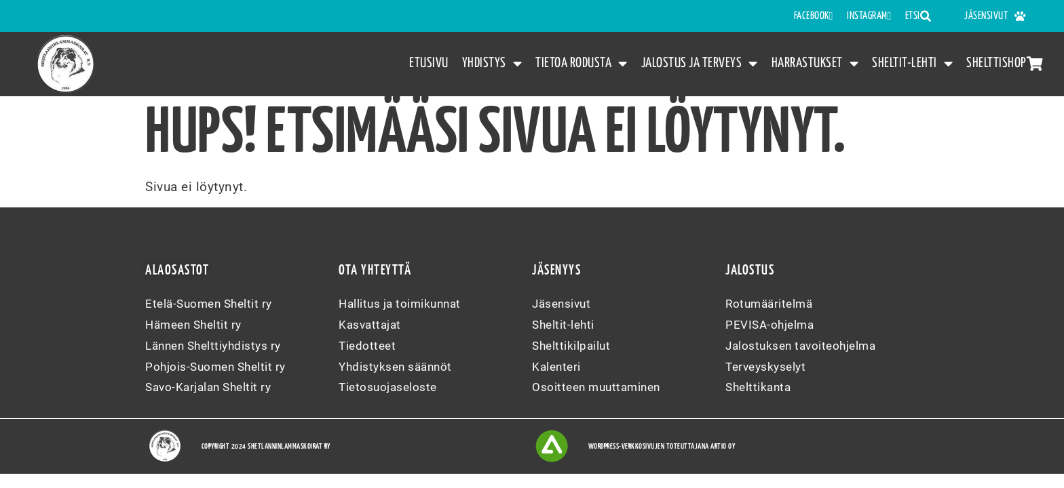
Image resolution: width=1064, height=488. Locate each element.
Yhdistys (492, 64)
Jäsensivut (995, 16)
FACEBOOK (813, 16)
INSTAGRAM (869, 16)
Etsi (918, 16)
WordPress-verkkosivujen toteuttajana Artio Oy (662, 446)
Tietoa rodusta (581, 64)
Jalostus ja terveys (699, 64)
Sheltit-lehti (912, 64)
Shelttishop (1004, 63)
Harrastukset (815, 64)
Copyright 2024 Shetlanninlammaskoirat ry (266, 446)
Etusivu (429, 63)
